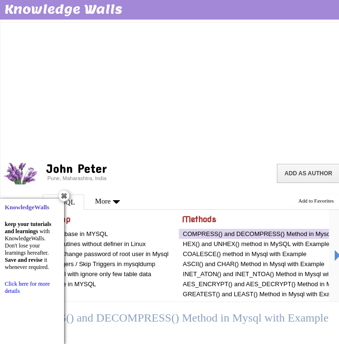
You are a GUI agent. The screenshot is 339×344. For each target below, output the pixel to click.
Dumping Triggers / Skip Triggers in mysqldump (90, 264)
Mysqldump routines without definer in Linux (85, 243)
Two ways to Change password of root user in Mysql (97, 254)
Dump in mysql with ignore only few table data (88, 274)
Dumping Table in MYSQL (60, 284)
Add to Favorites (316, 201)
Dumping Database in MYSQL (66, 233)
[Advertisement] (170, 91)
